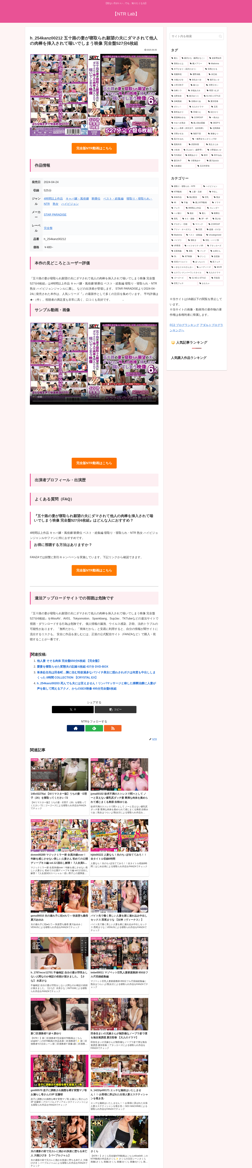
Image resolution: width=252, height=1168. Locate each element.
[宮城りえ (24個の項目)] (197, 112)
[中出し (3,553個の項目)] (215, 191)
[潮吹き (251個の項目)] (194, 240)
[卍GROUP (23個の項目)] (198, 117)
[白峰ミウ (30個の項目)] (178, 90)
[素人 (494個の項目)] (203, 213)
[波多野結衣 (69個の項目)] (215, 58)
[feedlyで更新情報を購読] (94, 728)
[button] (115, 709)
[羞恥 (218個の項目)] (190, 251)
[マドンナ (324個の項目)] (198, 224)
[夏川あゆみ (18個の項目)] (214, 160)
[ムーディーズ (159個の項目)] (203, 267)
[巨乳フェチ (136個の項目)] (183, 283)
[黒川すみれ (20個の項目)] (180, 139)
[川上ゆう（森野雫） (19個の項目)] (193, 150)
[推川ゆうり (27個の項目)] (193, 96)
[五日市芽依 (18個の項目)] (209, 166)
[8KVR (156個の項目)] (218, 267)
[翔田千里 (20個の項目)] (197, 133)
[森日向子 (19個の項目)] (178, 160)
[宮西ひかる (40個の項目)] (213, 69)
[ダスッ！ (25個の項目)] (178, 106)
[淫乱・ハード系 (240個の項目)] (212, 240)
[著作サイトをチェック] (87, 728)
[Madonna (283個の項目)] (177, 235)
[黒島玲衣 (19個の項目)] (178, 144)
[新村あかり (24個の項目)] (179, 112)
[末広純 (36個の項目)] (215, 74)
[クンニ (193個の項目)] (203, 256)
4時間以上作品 (53, 198)
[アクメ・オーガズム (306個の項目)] (182, 229)
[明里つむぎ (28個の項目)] (214, 90)
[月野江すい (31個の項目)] (214, 85)
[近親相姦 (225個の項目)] (177, 251)
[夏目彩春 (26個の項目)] (215, 101)
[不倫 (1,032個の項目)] (185, 202)
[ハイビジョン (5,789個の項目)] (212, 186)
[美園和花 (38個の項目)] (179, 74)
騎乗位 (96, 198)
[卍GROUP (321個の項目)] (215, 224)
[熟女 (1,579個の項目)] (217, 197)
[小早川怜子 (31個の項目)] (179, 85)
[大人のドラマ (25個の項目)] (198, 106)
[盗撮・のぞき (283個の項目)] (214, 229)
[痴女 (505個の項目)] (191, 213)
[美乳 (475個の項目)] (175, 218)
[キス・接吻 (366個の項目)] (189, 218)
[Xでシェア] (73, 709)
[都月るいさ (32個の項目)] (214, 79)
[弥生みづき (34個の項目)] (196, 79)
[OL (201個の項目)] (175, 256)
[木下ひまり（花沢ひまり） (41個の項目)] (186, 69)
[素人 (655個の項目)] (175, 58)
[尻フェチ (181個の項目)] (216, 262)
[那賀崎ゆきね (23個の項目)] (179, 117)
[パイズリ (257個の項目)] (178, 240)
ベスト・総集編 (113, 198)
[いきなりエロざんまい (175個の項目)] (182, 267)
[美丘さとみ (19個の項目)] (214, 144)
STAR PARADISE (55, 214)
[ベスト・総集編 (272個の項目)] (194, 235)
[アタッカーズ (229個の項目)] (214, 245)
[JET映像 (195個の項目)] (188, 256)
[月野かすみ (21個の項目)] (179, 133)
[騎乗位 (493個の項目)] (216, 213)
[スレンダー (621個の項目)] (214, 208)
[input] (197, 36)
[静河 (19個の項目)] (204, 155)
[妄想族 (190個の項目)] (216, 256)
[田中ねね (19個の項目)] (216, 155)
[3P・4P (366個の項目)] (204, 218)
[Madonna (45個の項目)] (215, 63)
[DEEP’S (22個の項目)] (216, 123)
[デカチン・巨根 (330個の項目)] (180, 224)
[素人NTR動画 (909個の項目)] (200, 202)
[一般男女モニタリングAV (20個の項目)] (207, 139)
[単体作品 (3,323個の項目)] (177, 197)
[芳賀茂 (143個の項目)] (216, 278)
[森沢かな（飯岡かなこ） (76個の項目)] (193, 58)
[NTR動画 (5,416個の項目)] (178, 191)
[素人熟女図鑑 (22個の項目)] (199, 123)
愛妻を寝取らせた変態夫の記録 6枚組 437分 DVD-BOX (72, 666)
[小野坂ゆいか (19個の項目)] (214, 150)
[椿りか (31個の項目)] (196, 85)
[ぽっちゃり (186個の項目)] (199, 262)
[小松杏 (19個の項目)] (176, 150)
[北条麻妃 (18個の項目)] (182, 166)
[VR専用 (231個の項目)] (176, 245)
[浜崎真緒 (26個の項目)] (178, 101)
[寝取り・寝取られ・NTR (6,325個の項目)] (185, 186)
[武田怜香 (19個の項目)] (195, 144)
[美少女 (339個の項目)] (217, 218)
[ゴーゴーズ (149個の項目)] (178, 278)
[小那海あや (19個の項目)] (196, 160)
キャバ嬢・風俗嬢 (77, 198)
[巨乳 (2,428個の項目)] (206, 197)
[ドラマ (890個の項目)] (217, 202)
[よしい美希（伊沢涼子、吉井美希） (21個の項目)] (189, 128)
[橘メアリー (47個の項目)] (197, 63)
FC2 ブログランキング (184, 325)
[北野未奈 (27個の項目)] (177, 96)
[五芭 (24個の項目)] (216, 106)
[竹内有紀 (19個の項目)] (176, 155)
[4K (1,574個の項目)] (174, 202)
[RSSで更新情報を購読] (101, 728)
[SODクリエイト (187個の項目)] (180, 262)
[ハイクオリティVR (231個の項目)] (194, 245)
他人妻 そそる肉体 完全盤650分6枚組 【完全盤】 (69, 660)
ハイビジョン (70, 204)
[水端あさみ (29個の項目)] (196, 90)
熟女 (56, 204)
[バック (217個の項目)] (202, 251)
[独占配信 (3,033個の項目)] (192, 197)
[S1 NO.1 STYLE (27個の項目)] (213, 96)
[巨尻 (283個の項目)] (199, 229)
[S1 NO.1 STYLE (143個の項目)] (198, 278)
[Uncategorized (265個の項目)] (214, 235)
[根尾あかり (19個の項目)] (191, 155)
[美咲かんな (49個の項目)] (179, 63)
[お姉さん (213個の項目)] (216, 251)
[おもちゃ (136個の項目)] (210, 283)
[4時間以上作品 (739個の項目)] (194, 208)
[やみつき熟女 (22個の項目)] (179, 123)
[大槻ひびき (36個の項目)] (178, 79)
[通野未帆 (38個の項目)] (198, 74)
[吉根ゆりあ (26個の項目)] (196, 101)
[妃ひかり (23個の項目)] (215, 112)
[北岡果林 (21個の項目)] (216, 128)
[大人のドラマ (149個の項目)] (214, 272)
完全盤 (48, 228)
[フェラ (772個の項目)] (177, 208)
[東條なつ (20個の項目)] (215, 133)
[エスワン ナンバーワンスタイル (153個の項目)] (187, 272)
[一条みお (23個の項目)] (215, 117)
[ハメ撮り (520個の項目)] (177, 213)
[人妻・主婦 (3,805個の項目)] (197, 191)
